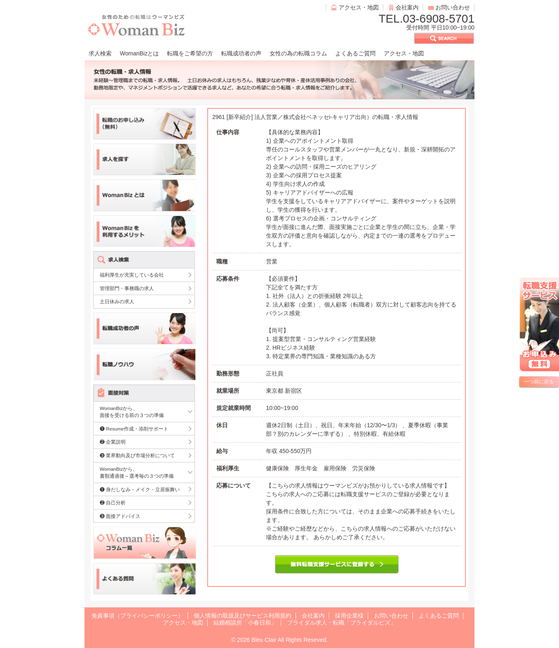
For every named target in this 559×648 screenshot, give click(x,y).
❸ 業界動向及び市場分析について (137, 455)
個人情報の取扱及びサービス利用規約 (242, 615)
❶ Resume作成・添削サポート (134, 428)
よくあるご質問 (355, 53)
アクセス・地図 (359, 7)
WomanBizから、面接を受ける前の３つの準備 (132, 411)
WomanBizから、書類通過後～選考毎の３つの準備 (137, 472)
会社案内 (407, 7)
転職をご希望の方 (190, 53)
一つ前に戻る (539, 382)
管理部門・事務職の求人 (127, 288)
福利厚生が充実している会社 (132, 274)
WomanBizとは (139, 53)
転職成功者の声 (241, 53)
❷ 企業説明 (113, 441)
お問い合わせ (452, 7)
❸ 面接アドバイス (120, 516)
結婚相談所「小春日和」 (245, 622)
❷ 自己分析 (113, 502)
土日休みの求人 (117, 301)
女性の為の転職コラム (298, 53)
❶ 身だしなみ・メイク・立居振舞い (140, 489)
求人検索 (100, 53)
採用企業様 (349, 615)
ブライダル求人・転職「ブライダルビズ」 (341, 622)
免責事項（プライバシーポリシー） (137, 615)
